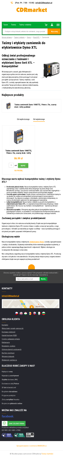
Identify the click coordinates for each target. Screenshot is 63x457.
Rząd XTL (36, 37)
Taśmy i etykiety (19, 37)
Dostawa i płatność (8, 332)
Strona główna (7, 37)
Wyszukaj (54, 31)
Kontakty (5, 325)
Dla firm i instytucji (8, 353)
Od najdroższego (23, 119)
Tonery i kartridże (47, 454)
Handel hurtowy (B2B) (9, 335)
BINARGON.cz (42, 446)
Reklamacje (6, 342)
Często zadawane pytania (11, 339)
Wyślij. (43, 279)
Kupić (21, 166)
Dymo (29, 37)
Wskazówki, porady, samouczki (12, 328)
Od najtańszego (39, 119)
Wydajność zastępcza (9, 360)
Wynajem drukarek (8, 356)
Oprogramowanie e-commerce (27, 446)
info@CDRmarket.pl (43, 3)
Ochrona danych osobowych (11, 349)
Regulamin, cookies (8, 346)
